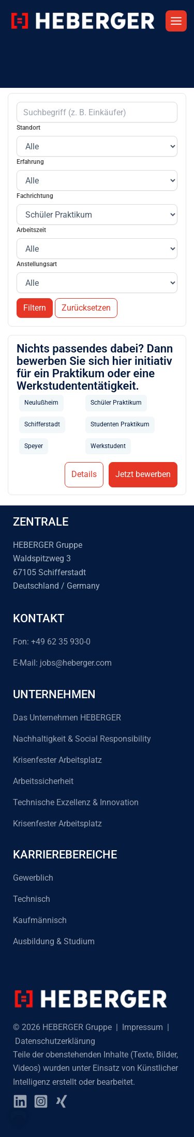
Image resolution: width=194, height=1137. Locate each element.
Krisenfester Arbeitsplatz (57, 760)
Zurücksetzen (86, 308)
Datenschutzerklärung (55, 1041)
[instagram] (41, 1101)
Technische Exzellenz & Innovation (76, 802)
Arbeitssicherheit (43, 781)
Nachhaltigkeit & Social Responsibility (82, 739)
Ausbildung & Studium (54, 941)
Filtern (34, 308)
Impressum (142, 1027)
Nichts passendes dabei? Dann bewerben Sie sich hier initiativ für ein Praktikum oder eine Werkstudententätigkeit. (95, 367)
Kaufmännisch (40, 920)
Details (84, 474)
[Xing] (61, 1101)
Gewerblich (33, 878)
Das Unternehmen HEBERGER (67, 718)
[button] (18, 1118)
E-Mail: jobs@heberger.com (62, 663)
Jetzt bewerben (143, 474)
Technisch (31, 899)
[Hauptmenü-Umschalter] (176, 21)
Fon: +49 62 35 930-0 (52, 642)
